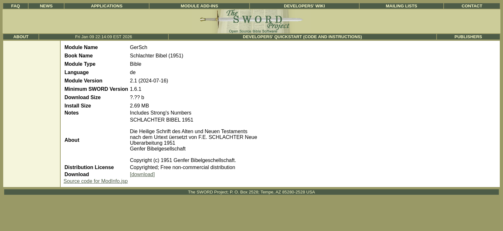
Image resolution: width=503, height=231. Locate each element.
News (46, 6)
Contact (472, 6)
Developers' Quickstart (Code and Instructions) (302, 36)
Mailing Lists (401, 6)
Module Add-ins (199, 6)
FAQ (15, 6)
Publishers (468, 36)
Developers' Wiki (304, 6)
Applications (107, 6)
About (20, 36)
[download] (142, 174)
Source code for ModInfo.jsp (96, 181)
